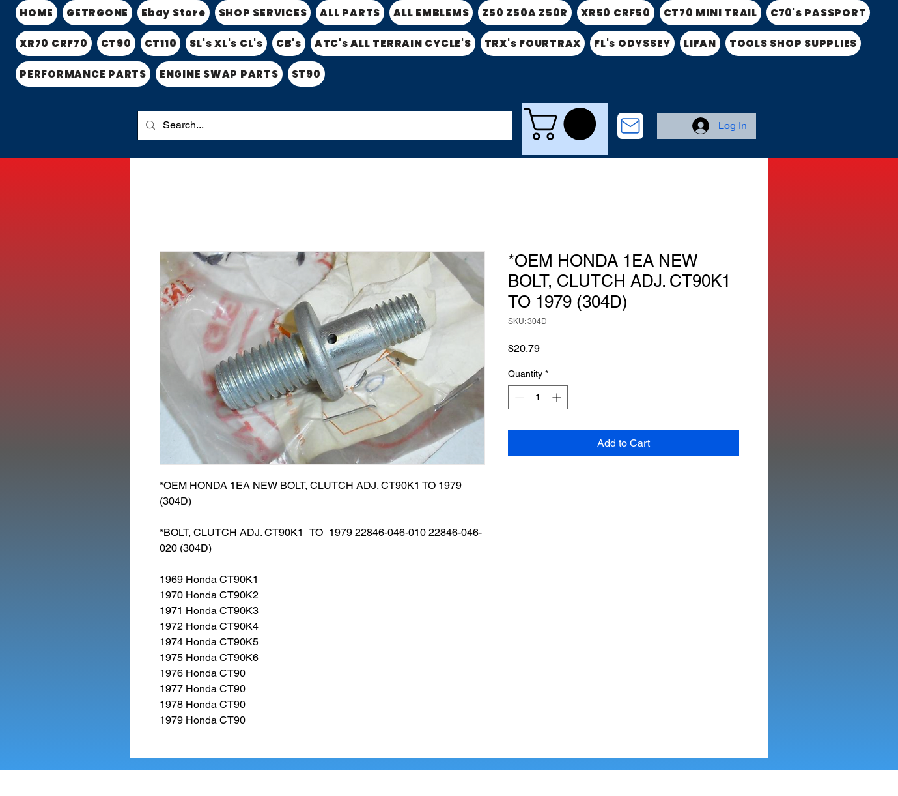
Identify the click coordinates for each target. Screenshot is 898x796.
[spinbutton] (538, 397)
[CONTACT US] (630, 126)
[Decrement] (518, 397)
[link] (564, 124)
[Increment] (558, 397)
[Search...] (323, 125)
